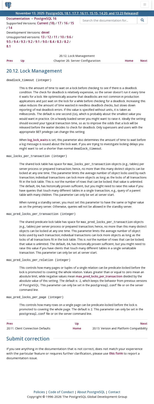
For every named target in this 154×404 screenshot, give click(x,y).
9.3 (23, 42)
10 (62, 37)
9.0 (45, 42)
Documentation (18, 18)
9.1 (37, 42)
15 (72, 23)
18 (52, 23)
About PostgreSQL (91, 389)
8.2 (66, 42)
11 (55, 37)
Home (129, 61)
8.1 (8, 46)
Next (143, 61)
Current (42, 23)
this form (116, 351)
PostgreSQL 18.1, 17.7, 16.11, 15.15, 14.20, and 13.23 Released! (92, 13)
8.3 (59, 42)
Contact (114, 389)
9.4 (16, 42)
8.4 (52, 42)
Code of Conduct (61, 389)
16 (66, 23)
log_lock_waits (37, 139)
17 (59, 23)
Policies (39, 389)
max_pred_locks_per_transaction (99, 274)
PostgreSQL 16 (45, 18)
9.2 (30, 42)
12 (49, 37)
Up (22, 61)
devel (45, 32)
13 (43, 37)
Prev (10, 61)
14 (10, 28)
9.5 (8, 42)
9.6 (69, 37)
